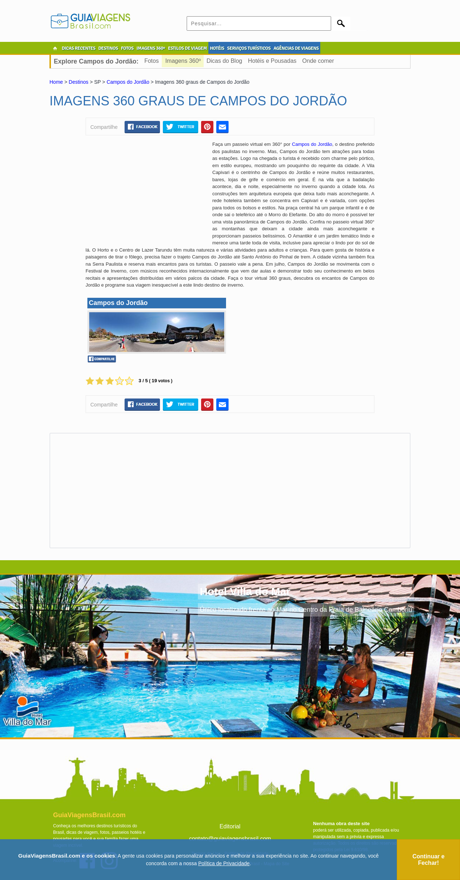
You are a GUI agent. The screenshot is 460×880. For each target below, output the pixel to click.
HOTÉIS (217, 48)
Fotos (151, 61)
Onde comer (318, 61)
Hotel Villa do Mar (245, 591)
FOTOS (127, 48)
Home (56, 82)
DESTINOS (108, 48)
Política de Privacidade (223, 863)
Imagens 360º (183, 61)
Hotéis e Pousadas (272, 61)
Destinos (78, 82)
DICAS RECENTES (78, 48)
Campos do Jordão (128, 82)
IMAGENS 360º (150, 48)
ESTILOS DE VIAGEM (187, 48)
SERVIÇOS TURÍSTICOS (248, 48)
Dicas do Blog (224, 61)
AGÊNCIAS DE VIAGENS (295, 48)
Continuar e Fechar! (428, 859)
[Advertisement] (146, 193)
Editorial (230, 826)
